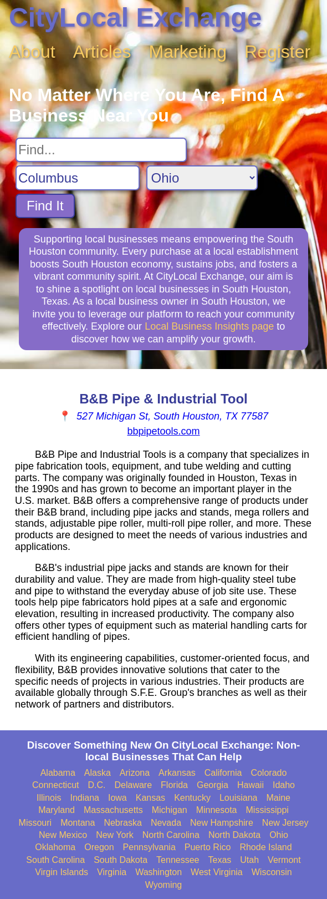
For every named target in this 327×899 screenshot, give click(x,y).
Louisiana (238, 797)
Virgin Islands (61, 872)
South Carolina (55, 860)
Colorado (269, 772)
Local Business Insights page (209, 326)
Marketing (188, 52)
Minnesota (216, 810)
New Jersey (285, 822)
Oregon (99, 847)
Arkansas (177, 772)
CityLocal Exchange (135, 17)
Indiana (84, 797)
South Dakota (120, 860)
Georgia (212, 785)
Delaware (133, 785)
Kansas (150, 797)
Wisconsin (272, 872)
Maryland (56, 810)
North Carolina (171, 835)
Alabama (57, 772)
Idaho (284, 785)
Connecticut (55, 785)
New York (115, 835)
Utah (249, 860)
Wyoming (163, 885)
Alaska (97, 772)
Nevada (166, 822)
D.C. (97, 785)
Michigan (169, 810)
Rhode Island (265, 847)
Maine (278, 797)
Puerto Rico (208, 847)
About (32, 52)
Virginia (111, 872)
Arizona (135, 772)
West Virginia (217, 872)
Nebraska (122, 822)
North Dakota (234, 835)
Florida (174, 785)
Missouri (35, 822)
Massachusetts (113, 810)
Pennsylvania (149, 847)
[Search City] (78, 177)
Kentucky (192, 797)
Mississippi (267, 810)
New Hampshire (221, 822)
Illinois (49, 797)
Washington (158, 872)
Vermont (284, 860)
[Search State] (202, 177)
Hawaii (250, 785)
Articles (102, 52)
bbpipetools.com (163, 431)
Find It (45, 205)
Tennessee (177, 860)
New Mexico (63, 835)
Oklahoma (55, 847)
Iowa (117, 797)
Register (277, 52)
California (223, 772)
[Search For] (101, 150)
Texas (220, 860)
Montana (77, 822)
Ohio (278, 835)
